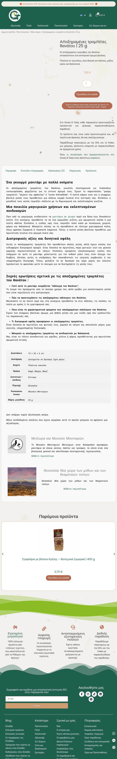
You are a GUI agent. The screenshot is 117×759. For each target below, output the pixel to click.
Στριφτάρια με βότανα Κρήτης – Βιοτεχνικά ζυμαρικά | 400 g (58, 559)
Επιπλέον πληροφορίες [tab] (32, 170)
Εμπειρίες (78, 25)
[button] (2, 554)
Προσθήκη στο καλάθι (87, 94)
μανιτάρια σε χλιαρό (63, 216)
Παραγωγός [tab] (75, 170)
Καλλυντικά (43, 25)
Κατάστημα (41, 720)
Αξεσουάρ (15, 25)
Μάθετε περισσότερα (42, 456)
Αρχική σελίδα (8, 32)
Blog (8, 720)
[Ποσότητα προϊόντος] (87, 83)
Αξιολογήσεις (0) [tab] (56, 170)
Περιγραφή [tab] (11, 170)
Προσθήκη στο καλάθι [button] (58, 577)
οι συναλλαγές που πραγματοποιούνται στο (90, 154)
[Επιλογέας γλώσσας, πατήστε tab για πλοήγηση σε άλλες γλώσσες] (83, 15)
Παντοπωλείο (60, 25)
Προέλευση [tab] (91, 170)
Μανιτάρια (35, 32)
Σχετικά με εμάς (66, 720)
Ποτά (28, 25)
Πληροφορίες (92, 720)
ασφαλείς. (95, 158)
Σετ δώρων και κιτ (97, 25)
